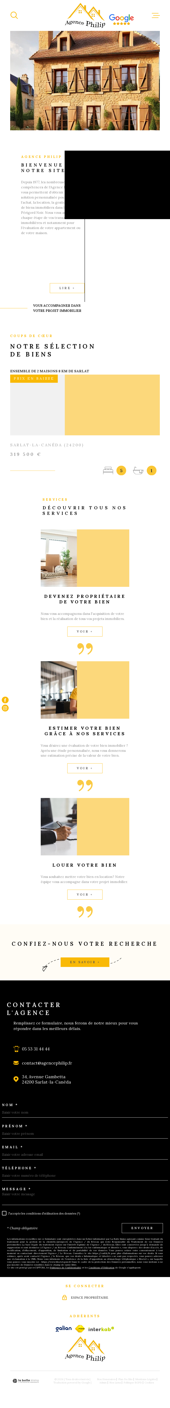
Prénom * (15, 1126)
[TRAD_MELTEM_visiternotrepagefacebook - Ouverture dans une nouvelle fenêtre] (5, 700)
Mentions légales (145, 1379)
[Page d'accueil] (85, 15)
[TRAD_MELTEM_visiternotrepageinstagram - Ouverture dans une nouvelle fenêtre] (5, 708)
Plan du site (125, 1379)
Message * (16, 1189)
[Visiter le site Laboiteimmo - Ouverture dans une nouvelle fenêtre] (25, 1381)
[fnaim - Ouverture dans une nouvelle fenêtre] (80, 1329)
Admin (103, 1382)
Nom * (10, 1105)
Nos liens (115, 1382)
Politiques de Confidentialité (65, 1267)
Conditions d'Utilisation (101, 1267)
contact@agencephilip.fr (47, 1063)
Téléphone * (19, 1168)
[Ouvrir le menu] (156, 15)
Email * (12, 1147)
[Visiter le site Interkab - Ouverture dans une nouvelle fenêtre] (101, 1329)
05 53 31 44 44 (36, 1049)
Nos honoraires (106, 1379)
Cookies (149, 1382)
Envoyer (142, 1228)
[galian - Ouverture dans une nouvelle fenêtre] (63, 1329)
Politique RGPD (133, 1382)
